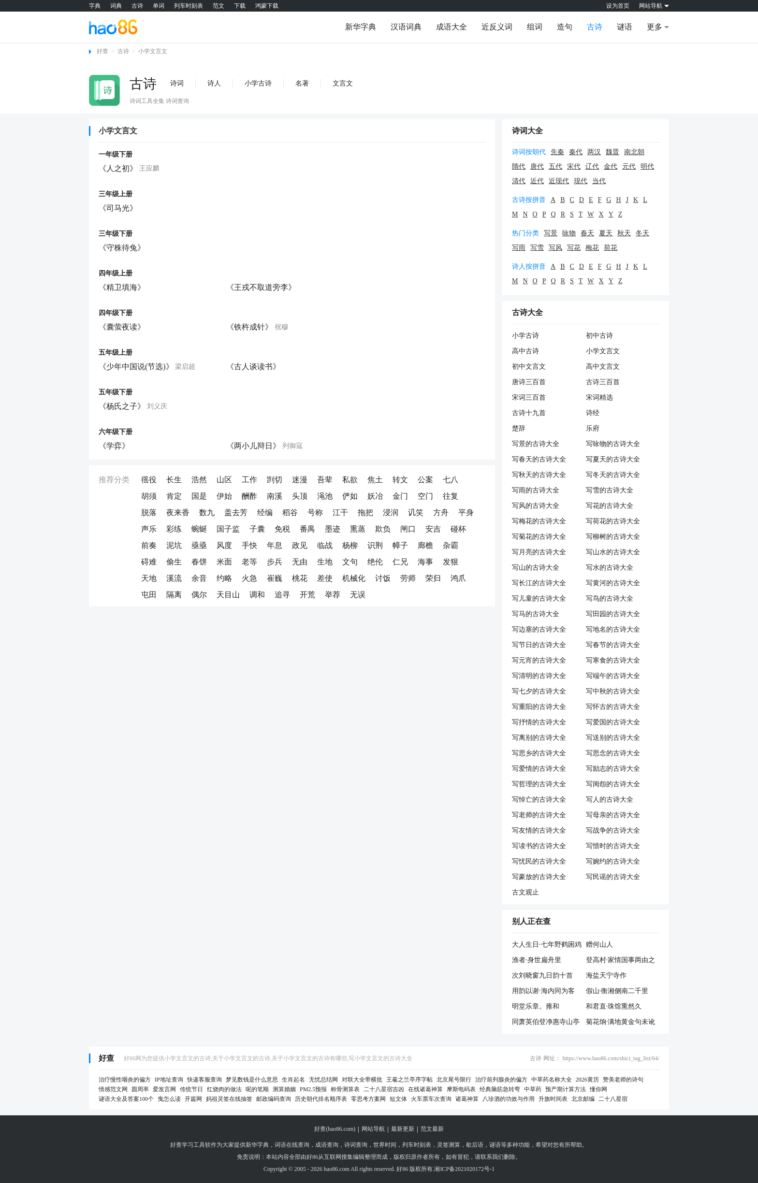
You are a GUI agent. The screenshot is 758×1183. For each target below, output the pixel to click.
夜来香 (178, 512)
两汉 (594, 152)
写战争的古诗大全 (613, 830)
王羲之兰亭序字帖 (409, 1079)
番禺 (307, 529)
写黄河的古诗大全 (613, 583)
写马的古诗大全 (535, 614)
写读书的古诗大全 (539, 846)
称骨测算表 (345, 1089)
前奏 (149, 545)
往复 (450, 496)
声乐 (149, 529)
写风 (555, 247)
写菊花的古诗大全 (539, 536)
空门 (425, 496)
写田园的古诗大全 (613, 614)
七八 (450, 480)
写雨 (518, 247)
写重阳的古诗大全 (539, 706)
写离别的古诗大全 (539, 737)
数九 (207, 512)
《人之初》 (118, 168)
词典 (116, 5)
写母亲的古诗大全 (613, 815)
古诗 (137, 5)
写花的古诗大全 (609, 505)
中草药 (532, 1089)
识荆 (375, 545)
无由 (299, 562)
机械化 (353, 578)
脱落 (149, 512)
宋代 (574, 166)
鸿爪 (458, 578)
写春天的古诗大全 (539, 459)
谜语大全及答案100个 (126, 1099)
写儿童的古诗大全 (539, 598)
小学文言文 (152, 51)
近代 (537, 181)
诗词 (177, 83)
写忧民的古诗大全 (539, 861)
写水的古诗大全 (609, 567)
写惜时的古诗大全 (613, 846)
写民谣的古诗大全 (613, 876)
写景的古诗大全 (535, 443)
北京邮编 (583, 1099)
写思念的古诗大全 (613, 753)
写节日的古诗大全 (539, 645)
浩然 (199, 480)
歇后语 (474, 1144)
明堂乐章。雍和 (535, 1006)
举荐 (332, 595)
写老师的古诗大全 (539, 815)
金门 (400, 496)
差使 (325, 578)
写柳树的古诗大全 (613, 536)
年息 (274, 545)
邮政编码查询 (273, 1099)
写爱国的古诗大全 (613, 722)
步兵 (274, 562)
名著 (302, 83)
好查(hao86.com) (334, 1128)
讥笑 (415, 512)
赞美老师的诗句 (623, 1079)
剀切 (274, 480)
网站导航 (373, 1128)
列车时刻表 (188, 5)
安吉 (433, 529)
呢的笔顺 (257, 1089)
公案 (425, 480)
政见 (299, 545)
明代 (647, 166)
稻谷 (290, 512)
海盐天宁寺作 (606, 975)
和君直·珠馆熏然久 (614, 1006)
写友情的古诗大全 (539, 830)
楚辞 (518, 428)
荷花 (610, 247)
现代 (580, 181)
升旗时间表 (553, 1099)
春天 (587, 233)
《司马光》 (118, 208)
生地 (325, 562)
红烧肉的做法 (224, 1089)
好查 (102, 51)
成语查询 (326, 1144)
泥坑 (174, 545)
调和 (257, 595)
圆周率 (140, 1089)
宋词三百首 (529, 397)
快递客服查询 (204, 1079)
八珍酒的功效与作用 (508, 1099)
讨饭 (383, 578)
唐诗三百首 (529, 382)
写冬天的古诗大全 (613, 474)
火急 (249, 578)
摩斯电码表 (461, 1089)
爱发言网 (164, 1089)
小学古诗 (258, 83)
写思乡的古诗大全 (539, 753)
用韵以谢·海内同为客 (543, 991)
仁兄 (400, 562)
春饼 (199, 562)
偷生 (174, 562)
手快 (249, 545)
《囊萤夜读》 (122, 327)
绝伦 (375, 562)
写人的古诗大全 (609, 799)
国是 (199, 496)
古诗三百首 (603, 382)
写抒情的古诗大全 (539, 722)
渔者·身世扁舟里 (536, 960)
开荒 (307, 595)
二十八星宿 (612, 1099)
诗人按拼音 (529, 266)
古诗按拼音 (529, 199)
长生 (174, 480)
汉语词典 (406, 27)
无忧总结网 (323, 1079)
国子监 (228, 529)
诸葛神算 (467, 1099)
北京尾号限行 (454, 1079)
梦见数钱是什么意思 (252, 1079)
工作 (249, 480)
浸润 (390, 512)
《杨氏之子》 (122, 406)
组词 (534, 27)
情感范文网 (113, 1089)
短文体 (398, 1099)
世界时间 (384, 1144)
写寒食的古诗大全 (613, 660)
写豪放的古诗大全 (539, 876)
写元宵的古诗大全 (539, 660)
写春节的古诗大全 (613, 645)
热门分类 (525, 233)
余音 (199, 578)
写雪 (537, 247)
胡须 (149, 496)
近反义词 (496, 27)
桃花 (299, 578)
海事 (425, 562)
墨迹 (332, 529)
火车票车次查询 (431, 1099)
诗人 (214, 83)
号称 (315, 512)
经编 (265, 512)
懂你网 (598, 1089)
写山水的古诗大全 (613, 552)
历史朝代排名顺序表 (321, 1099)
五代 (555, 166)
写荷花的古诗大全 (613, 521)
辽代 (592, 166)
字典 (95, 5)
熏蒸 (357, 529)
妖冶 (375, 496)
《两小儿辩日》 (253, 446)
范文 (218, 5)
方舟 (441, 512)
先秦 (557, 152)
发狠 (450, 562)
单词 (158, 5)
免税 (282, 529)
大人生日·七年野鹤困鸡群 (547, 945)
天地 (149, 578)
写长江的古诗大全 (539, 583)
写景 (550, 233)
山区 (224, 480)
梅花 (592, 247)
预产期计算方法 (565, 1089)
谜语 (624, 27)
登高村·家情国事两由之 (621, 960)
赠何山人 (599, 944)
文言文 (343, 83)
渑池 (325, 496)
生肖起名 (293, 1079)
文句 (350, 562)
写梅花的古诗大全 (539, 521)
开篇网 (193, 1099)
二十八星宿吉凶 (384, 1089)
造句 (564, 27)
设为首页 (617, 5)
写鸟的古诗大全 (609, 598)
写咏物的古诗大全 (613, 443)
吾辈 (325, 480)
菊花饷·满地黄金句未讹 (621, 1021)
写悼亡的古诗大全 (539, 799)
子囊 (257, 529)
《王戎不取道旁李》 (261, 287)
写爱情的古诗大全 (539, 768)
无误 (357, 595)
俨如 (350, 496)
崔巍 (274, 578)
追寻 (282, 595)
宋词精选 (599, 397)
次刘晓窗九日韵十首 (542, 975)
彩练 (174, 529)
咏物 (569, 233)
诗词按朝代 (529, 152)
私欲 (350, 480)
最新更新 (402, 1128)
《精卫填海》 (122, 287)
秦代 (576, 152)
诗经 (592, 413)
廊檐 (425, 545)
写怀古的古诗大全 (613, 706)
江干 (340, 512)
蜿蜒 (199, 529)
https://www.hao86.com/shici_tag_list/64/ (610, 1058)
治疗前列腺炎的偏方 (501, 1079)
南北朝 (634, 152)
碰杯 (458, 529)
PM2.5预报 (313, 1089)
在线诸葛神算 (425, 1089)
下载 (240, 5)
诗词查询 (355, 1144)
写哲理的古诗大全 (539, 784)
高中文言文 (603, 366)
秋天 (624, 233)
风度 (224, 545)
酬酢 (249, 496)
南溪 (274, 496)
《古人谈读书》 (253, 366)
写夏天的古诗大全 (613, 459)
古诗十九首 (529, 413)
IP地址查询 (169, 1079)
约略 (224, 578)
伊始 (224, 496)
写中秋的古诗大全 (613, 691)
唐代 (537, 166)
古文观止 (525, 892)
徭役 (149, 480)
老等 (249, 562)
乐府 (592, 428)
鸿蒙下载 (266, 5)
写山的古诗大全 (535, 567)
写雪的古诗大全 (609, 490)
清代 (518, 181)
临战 (325, 545)
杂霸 (450, 545)
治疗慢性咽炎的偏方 (125, 1079)
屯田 (149, 595)
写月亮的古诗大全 (539, 552)
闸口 (408, 529)
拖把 (365, 512)
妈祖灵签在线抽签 (229, 1099)
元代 (629, 166)
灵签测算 (448, 1144)
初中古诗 (599, 335)
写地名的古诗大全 (613, 629)
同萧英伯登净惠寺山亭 (546, 1021)
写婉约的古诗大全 (613, 861)
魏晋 (612, 152)
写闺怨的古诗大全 (613, 784)
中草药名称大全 (551, 1079)
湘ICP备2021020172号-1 (464, 1169)
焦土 (375, 480)
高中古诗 (525, 351)
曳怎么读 (169, 1099)
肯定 (174, 496)
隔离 (174, 595)
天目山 (228, 595)
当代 (599, 181)
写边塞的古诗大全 (539, 629)
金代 (610, 166)
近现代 (559, 181)
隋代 (518, 166)
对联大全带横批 (362, 1079)
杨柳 (350, 545)
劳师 (408, 578)
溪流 (174, 578)
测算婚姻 (284, 1089)
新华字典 (360, 27)
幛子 (400, 545)
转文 (400, 480)
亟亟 (199, 545)
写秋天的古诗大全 (539, 474)
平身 (466, 512)
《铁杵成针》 (249, 327)
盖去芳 (236, 512)
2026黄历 (587, 1079)
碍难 (149, 562)
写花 (574, 247)
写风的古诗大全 (535, 505)
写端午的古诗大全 (613, 675)
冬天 (642, 233)
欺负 (383, 529)
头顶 (299, 496)
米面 (224, 562)
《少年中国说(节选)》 (136, 366)
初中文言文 (529, 366)
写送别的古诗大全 (613, 737)
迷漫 (299, 480)
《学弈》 (114, 446)
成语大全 (451, 27)
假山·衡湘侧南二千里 (617, 991)
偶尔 (199, 595)
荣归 (433, 578)
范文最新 (432, 1128)
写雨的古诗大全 (535, 490)
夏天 (605, 233)
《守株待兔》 (122, 248)
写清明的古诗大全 (539, 675)
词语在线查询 (292, 1144)
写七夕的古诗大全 (539, 691)
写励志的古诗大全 (613, 768)
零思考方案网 (368, 1099)
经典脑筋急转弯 (500, 1089)
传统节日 (191, 1089)
